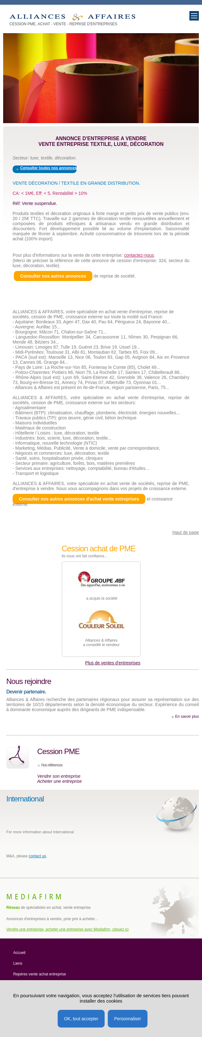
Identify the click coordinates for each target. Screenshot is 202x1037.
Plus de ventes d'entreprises (112, 662)
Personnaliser (127, 1018)
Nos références (51, 765)
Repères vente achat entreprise (39, 974)
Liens (17, 963)
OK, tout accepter (81, 1018)
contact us (37, 856)
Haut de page (185, 532)
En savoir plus (187, 716)
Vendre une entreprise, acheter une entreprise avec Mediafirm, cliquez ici (67, 929)
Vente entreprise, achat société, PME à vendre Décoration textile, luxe (72, 17)
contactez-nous (139, 255)
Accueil (19, 952)
